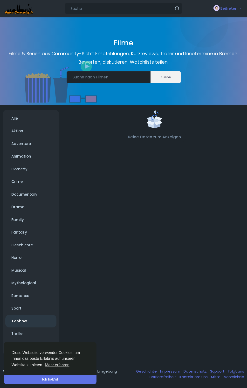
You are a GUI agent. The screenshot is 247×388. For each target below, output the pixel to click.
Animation (21, 156)
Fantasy (19, 232)
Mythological (23, 282)
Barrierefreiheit (163, 376)
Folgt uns (236, 371)
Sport (16, 308)
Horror (17, 257)
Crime (17, 181)
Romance (20, 295)
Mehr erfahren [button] (57, 365)
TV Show (19, 321)
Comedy (19, 169)
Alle (14, 118)
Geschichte (22, 245)
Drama (18, 206)
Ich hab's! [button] (50, 379)
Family (17, 219)
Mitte (216, 376)
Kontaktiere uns (194, 376)
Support (218, 371)
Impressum (170, 371)
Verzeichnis (234, 376)
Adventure (21, 143)
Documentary (24, 194)
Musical (18, 270)
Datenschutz (196, 371)
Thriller (17, 333)
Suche (165, 77)
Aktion (17, 130)
